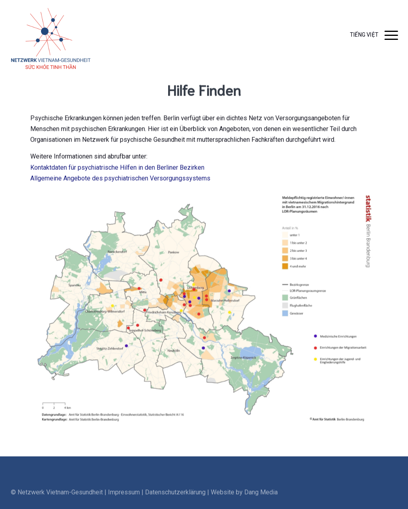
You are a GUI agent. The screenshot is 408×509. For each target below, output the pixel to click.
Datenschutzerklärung (175, 500)
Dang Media (261, 500)
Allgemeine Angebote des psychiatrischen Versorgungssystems (120, 180)
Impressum (124, 500)
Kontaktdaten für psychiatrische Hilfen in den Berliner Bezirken (117, 169)
